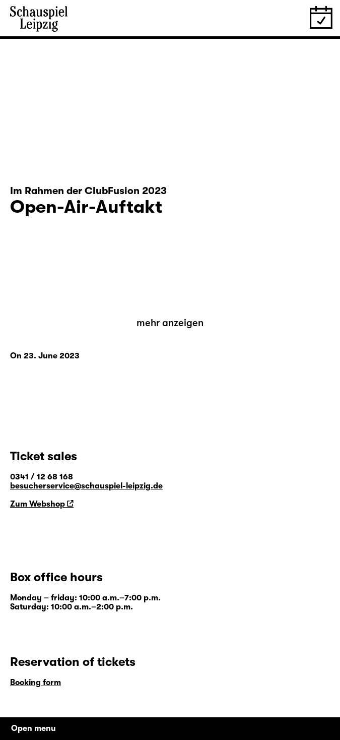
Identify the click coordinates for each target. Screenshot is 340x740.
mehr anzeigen (170, 323)
